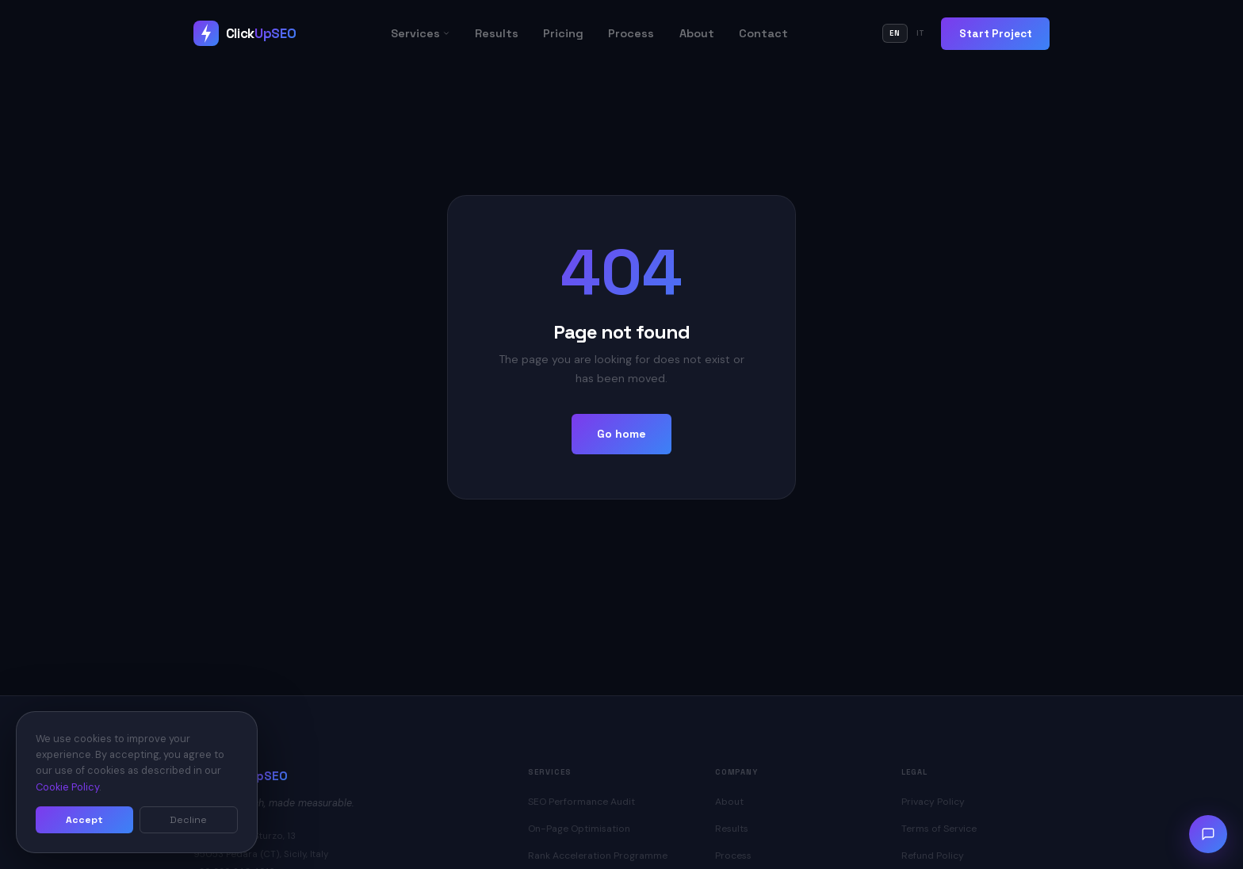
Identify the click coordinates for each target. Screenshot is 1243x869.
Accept (84, 819)
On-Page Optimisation (579, 828)
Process (631, 33)
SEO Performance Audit (581, 801)
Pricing (563, 33)
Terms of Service (939, 828)
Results (496, 33)
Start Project (995, 33)
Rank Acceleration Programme (597, 855)
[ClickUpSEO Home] (244, 33)
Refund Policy (932, 855)
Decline (188, 819)
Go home (621, 434)
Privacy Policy (933, 801)
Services (420, 33)
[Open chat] (1208, 834)
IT (921, 33)
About (696, 33)
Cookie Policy (67, 787)
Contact (763, 33)
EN (895, 33)
